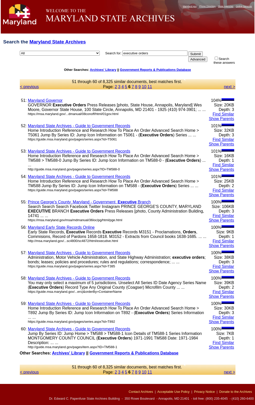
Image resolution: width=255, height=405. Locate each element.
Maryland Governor (45, 100)
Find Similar (223, 114)
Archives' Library (103, 70)
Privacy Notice (204, 392)
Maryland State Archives (57, 41)
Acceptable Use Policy (173, 392)
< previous (29, 87)
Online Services (244, 6)
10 (144, 87)
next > (229, 87)
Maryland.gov (190, 6)
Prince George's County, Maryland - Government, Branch (89, 202)
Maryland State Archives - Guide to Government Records (79, 126)
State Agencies (225, 6)
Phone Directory (207, 6)
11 (149, 87)
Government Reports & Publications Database (155, 70)
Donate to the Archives (235, 392)
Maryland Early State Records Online (61, 227)
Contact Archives (141, 392)
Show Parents (221, 119)
